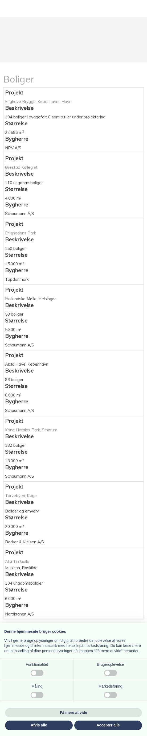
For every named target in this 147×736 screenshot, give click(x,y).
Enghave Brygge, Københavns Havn (38, 101)
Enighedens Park (20, 232)
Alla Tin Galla (17, 561)
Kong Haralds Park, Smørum (31, 429)
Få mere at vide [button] (73, 712)
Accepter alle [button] (108, 725)
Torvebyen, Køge (21, 495)
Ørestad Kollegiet (21, 167)
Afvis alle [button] (39, 725)
